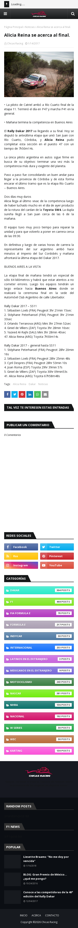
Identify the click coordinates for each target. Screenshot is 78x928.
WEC (41, 739)
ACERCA (36, 915)
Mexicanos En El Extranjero (41, 670)
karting (41, 751)
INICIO (23, 915)
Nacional (41, 716)
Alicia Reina (19, 384)
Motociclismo (41, 682)
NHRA (41, 705)
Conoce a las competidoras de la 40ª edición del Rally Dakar (48, 894)
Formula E (41, 625)
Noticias (30, 27)
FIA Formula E (41, 613)
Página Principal (13, 27)
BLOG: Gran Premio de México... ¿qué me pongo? (45, 876)
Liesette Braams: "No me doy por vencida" (46, 859)
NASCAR (41, 693)
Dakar (32, 384)
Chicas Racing (15, 43)
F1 (41, 602)
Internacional (41, 647)
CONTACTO (52, 915)
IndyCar (41, 636)
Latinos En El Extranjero (41, 659)
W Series (41, 728)
